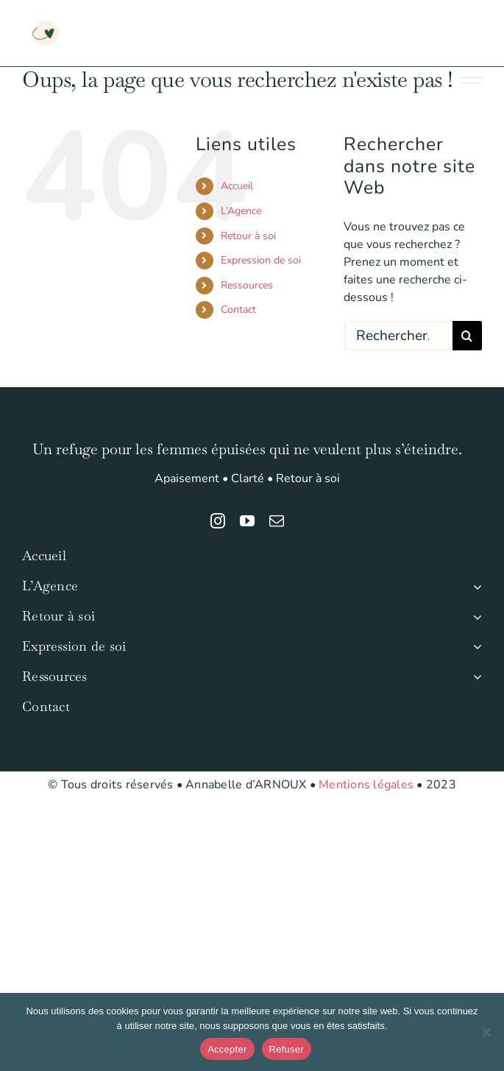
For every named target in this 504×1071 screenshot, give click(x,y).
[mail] (276, 521)
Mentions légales (366, 785)
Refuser (286, 1049)
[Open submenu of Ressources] (474, 677)
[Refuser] (485, 1032)
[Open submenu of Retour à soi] (474, 616)
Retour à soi (248, 236)
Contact (238, 310)
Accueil (237, 186)
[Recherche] (467, 335)
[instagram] (217, 521)
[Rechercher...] (398, 335)
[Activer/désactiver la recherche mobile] (444, 22)
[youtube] (247, 521)
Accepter (226, 1049)
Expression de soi (261, 260)
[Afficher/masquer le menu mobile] (474, 22)
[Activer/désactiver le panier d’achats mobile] (415, 22)
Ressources (247, 285)
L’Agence (241, 211)
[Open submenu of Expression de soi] (474, 647)
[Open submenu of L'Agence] (474, 586)
